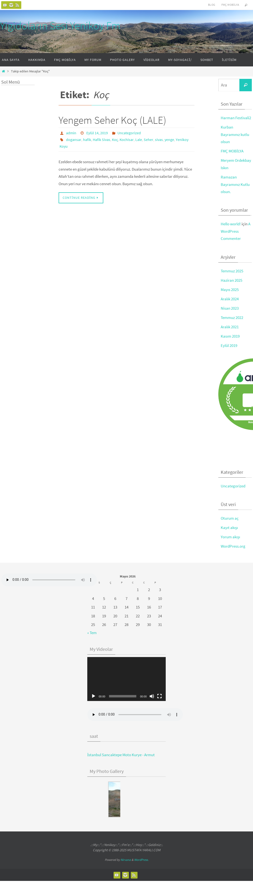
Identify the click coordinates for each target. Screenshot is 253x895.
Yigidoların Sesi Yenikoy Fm (60, 25)
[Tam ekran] (159, 696)
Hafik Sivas (101, 139)
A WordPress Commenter (235, 231)
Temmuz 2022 (232, 317)
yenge (169, 139)
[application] (126, 679)
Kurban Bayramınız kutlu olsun (235, 134)
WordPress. (141, 860)
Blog (211, 4)
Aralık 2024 (230, 299)
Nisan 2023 (230, 308)
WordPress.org (233, 546)
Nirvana (126, 860)
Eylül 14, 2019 (97, 132)
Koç (115, 139)
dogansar (73, 139)
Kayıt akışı (229, 527)
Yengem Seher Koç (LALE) (112, 120)
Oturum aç (230, 518)
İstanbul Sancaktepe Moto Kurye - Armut (121, 754)
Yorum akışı (230, 536)
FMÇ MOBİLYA (232, 151)
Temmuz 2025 (232, 271)
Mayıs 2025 (230, 289)
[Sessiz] (151, 696)
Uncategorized (129, 132)
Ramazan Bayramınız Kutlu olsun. (235, 184)
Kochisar (127, 139)
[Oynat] (93, 696)
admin (71, 132)
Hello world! (231, 223)
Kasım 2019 (230, 336)
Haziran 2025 (231, 280)
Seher (148, 139)
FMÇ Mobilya (230, 4)
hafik (87, 139)
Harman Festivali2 (236, 117)
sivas (159, 139)
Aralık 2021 (230, 326)
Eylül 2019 (229, 345)
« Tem (92, 632)
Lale (138, 139)
